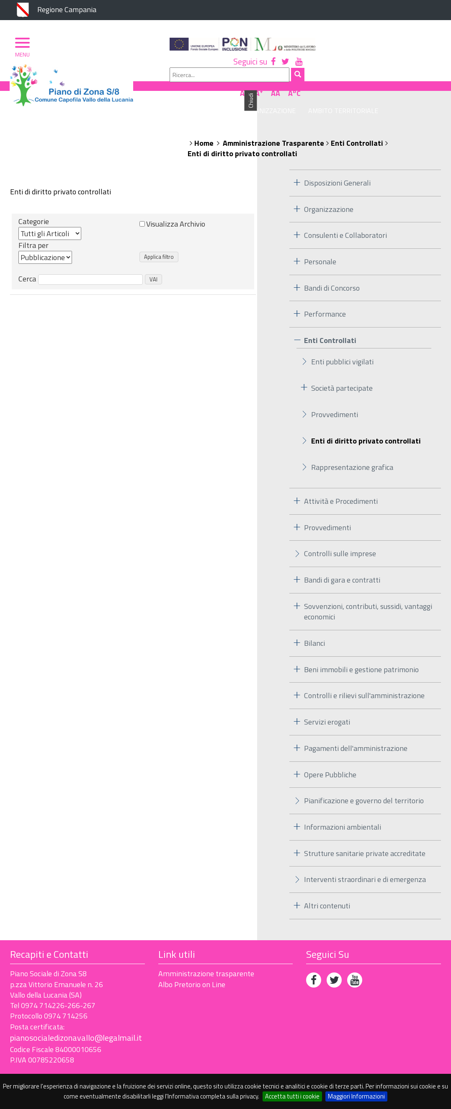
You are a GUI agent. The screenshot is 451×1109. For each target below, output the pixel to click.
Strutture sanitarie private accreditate (364, 833)
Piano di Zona (195, 91)
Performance (325, 294)
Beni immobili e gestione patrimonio (361, 649)
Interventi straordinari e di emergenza (365, 860)
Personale (320, 242)
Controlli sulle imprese (340, 533)
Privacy (22, 1068)
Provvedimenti (334, 394)
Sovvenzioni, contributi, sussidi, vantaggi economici (368, 592)
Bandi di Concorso (332, 268)
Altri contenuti (327, 886)
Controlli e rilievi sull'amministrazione (364, 676)
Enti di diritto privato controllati (242, 133)
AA (412, 68)
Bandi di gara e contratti (342, 560)
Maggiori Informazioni (356, 1096)
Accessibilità (68, 1068)
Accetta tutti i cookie (292, 1096)
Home (204, 123)
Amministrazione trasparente (206, 953)
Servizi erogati (327, 702)
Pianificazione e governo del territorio (364, 781)
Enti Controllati (357, 123)
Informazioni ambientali (342, 807)
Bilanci (314, 623)
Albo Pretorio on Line (191, 964)
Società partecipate (342, 368)
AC (431, 68)
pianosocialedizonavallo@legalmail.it (76, 1017)
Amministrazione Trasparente (273, 123)
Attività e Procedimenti (341, 481)
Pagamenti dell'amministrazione (355, 728)
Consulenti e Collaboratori (345, 216)
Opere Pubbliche (330, 755)
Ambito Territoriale (332, 91)
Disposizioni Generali (337, 163)
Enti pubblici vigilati (342, 342)
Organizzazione (257, 91)
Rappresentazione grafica (352, 447)
